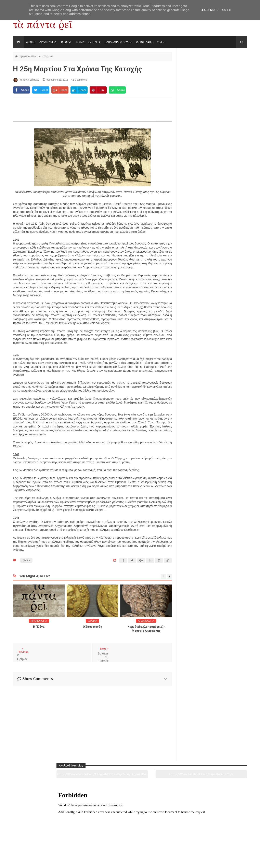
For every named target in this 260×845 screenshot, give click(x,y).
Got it (227, 10)
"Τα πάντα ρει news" (54, 838)
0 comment (79, 79)
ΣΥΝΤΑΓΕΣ (94, 41)
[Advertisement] (92, 721)
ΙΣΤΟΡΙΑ (66, 41)
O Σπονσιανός (92, 626)
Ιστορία (82, 819)
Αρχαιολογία (35, 819)
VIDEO (161, 41)
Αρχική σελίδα (28, 56)
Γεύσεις (177, 819)
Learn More (209, 10)
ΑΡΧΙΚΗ (30, 41)
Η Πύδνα (38, 626)
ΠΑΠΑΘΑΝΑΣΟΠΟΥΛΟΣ (118, 41)
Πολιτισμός (130, 819)
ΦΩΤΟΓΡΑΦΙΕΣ (144, 41)
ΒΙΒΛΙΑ (80, 41)
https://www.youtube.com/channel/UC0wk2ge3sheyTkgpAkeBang (197, 67)
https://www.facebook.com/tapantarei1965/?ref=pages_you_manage (231, 67)
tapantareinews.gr (235, 838)
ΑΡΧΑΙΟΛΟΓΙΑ (47, 41)
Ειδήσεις (224, 819)
